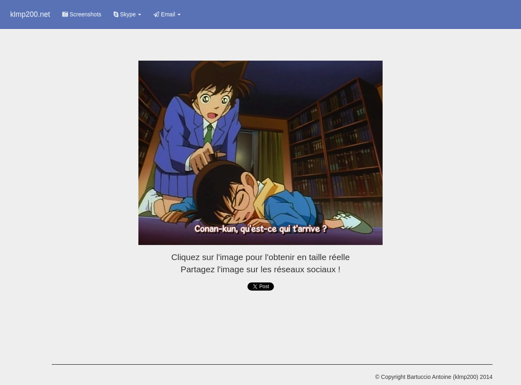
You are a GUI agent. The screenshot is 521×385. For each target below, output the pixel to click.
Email (167, 14)
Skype (128, 14)
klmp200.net (30, 14)
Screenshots (81, 14)
